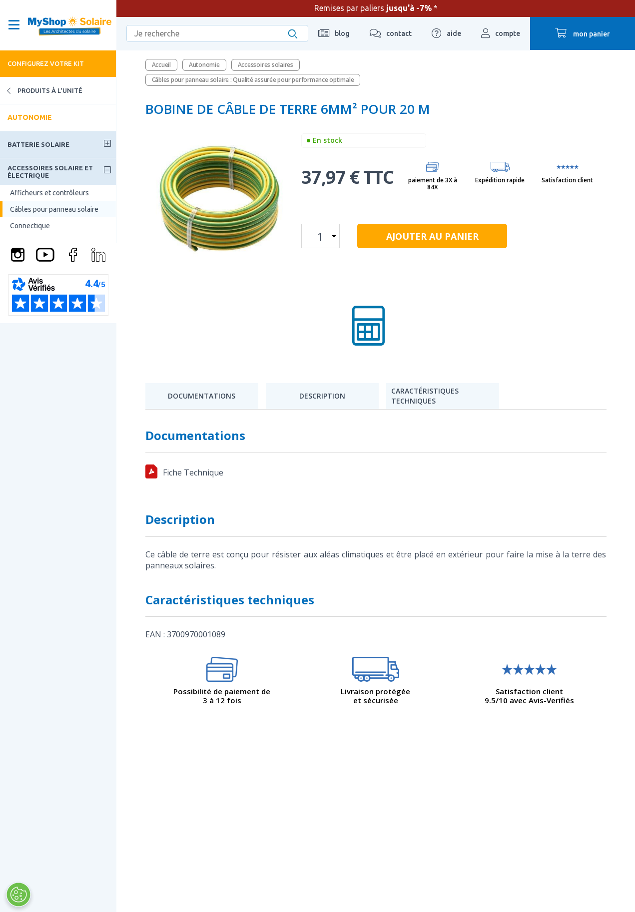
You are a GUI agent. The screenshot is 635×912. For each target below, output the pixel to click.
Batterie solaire (38, 144)
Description (322, 396)
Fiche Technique (193, 472)
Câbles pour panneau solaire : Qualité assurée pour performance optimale (253, 79)
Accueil (161, 64)
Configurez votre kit (45, 63)
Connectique (30, 226)
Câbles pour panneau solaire (54, 209)
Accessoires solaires (265, 64)
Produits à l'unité (41, 90)
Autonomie (29, 117)
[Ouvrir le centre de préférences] (14, 894)
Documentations (201, 396)
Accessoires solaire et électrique (50, 171)
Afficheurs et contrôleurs (49, 193)
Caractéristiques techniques (425, 396)
